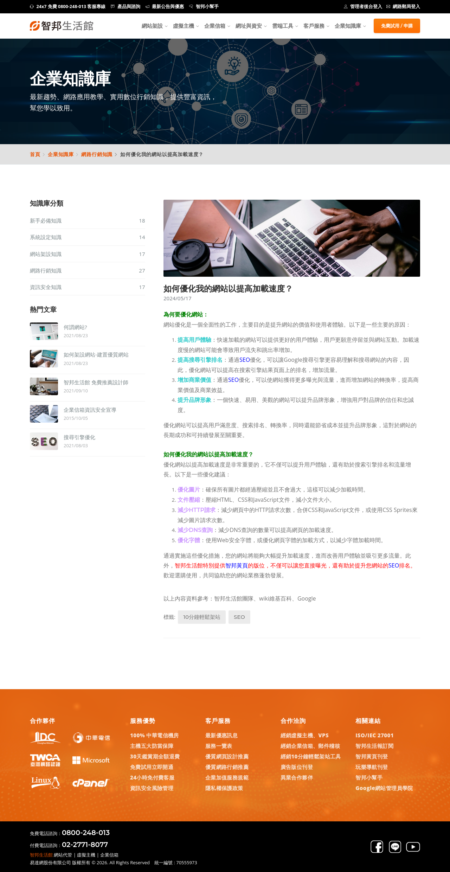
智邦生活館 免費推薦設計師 (96, 382)
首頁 (35, 154)
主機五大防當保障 (151, 745)
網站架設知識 (87, 253)
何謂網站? (75, 327)
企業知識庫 (61, 154)
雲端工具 (282, 25)
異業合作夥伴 (297, 777)
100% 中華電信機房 (154, 735)
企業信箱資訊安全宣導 (90, 409)
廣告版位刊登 (297, 766)
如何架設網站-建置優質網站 (96, 354)
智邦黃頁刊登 (371, 756)
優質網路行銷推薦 (227, 766)
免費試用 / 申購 (397, 25)
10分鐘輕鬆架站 (201, 617)
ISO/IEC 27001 (374, 735)
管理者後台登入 (363, 6)
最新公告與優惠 (165, 6)
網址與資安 (249, 25)
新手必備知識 (87, 220)
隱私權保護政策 (224, 787)
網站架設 (152, 25)
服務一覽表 (218, 745)
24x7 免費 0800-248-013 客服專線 (67, 6)
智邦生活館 (41, 855)
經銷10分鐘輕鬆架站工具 (311, 756)
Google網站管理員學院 (384, 787)
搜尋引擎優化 (79, 437)
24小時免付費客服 (152, 777)
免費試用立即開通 (151, 766)
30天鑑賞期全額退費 (155, 756)
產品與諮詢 (125, 6)
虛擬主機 (183, 25)
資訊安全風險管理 (151, 787)
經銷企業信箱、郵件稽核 (310, 745)
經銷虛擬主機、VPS (305, 735)
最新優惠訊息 (221, 735)
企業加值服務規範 (227, 777)
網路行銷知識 (96, 154)
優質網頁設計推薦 (227, 756)
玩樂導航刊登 (371, 766)
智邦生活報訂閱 (374, 745)
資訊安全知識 (87, 286)
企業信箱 (214, 25)
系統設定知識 (87, 237)
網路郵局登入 (403, 6)
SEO (239, 617)
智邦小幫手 (204, 6)
